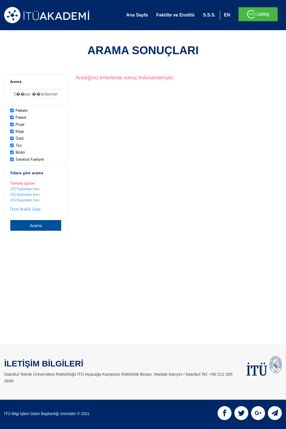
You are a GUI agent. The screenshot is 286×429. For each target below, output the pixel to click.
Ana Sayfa (137, 15)
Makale (22, 110)
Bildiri (20, 152)
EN (227, 15)
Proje (20, 124)
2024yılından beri (25, 194)
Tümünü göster (22, 183)
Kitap (20, 131)
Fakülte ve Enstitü (175, 15)
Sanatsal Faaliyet (30, 159)
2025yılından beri (25, 188)
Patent (21, 117)
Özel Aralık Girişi (25, 209)
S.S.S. (209, 15)
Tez (19, 145)
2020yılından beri (25, 199)
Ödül (20, 138)
